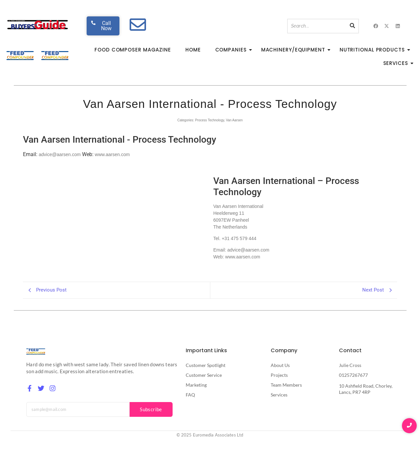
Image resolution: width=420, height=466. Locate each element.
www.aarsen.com (112, 154)
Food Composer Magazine (132, 49)
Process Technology (209, 120)
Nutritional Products (374, 49)
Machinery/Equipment (295, 49)
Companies (233, 49)
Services (397, 63)
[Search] (317, 26)
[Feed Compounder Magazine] (21, 55)
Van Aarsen (234, 120)
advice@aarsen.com (60, 154)
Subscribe (151, 409)
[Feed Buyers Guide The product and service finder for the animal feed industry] (38, 25)
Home (193, 49)
